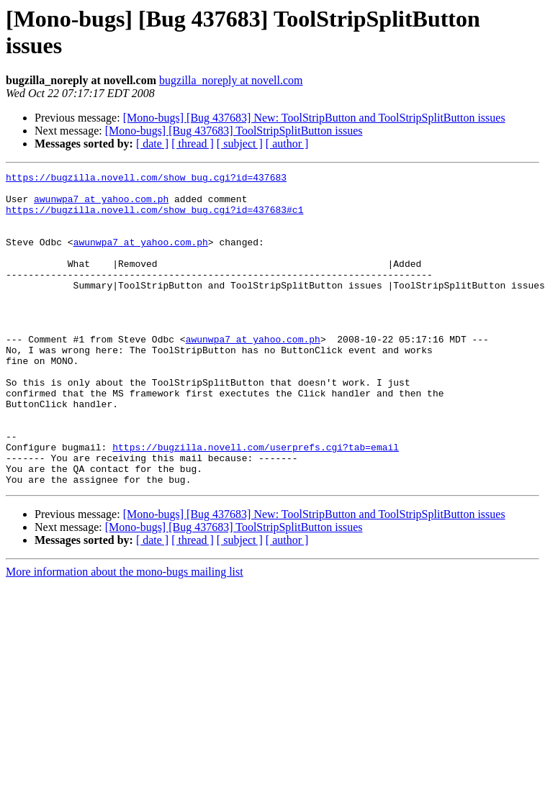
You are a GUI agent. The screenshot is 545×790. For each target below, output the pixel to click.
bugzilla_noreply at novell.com (231, 80)
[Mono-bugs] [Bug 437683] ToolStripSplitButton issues (234, 130)
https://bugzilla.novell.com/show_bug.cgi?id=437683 (146, 179)
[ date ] (152, 143)
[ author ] (287, 143)
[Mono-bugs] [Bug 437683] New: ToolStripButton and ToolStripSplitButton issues (314, 118)
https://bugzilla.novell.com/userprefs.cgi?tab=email (255, 502)
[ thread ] (192, 143)
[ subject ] (240, 143)
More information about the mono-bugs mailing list (124, 634)
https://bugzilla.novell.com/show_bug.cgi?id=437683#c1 (154, 218)
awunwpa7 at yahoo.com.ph (101, 205)
